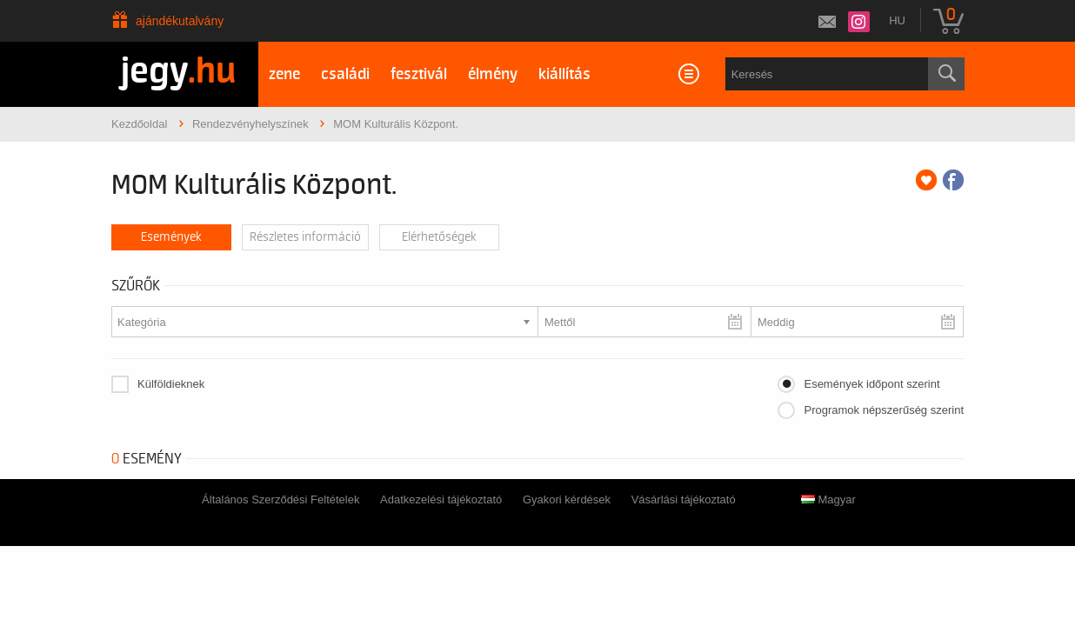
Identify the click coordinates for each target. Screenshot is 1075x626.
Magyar (828, 499)
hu (897, 20)
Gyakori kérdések (567, 499)
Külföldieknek (170, 383)
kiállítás (564, 74)
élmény (492, 74)
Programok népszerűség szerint (884, 409)
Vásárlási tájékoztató (683, 499)
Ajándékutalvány (180, 21)
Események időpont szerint (871, 383)
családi (345, 74)
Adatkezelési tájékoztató (441, 499)
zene (284, 74)
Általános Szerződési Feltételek (280, 499)
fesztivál (419, 74)
